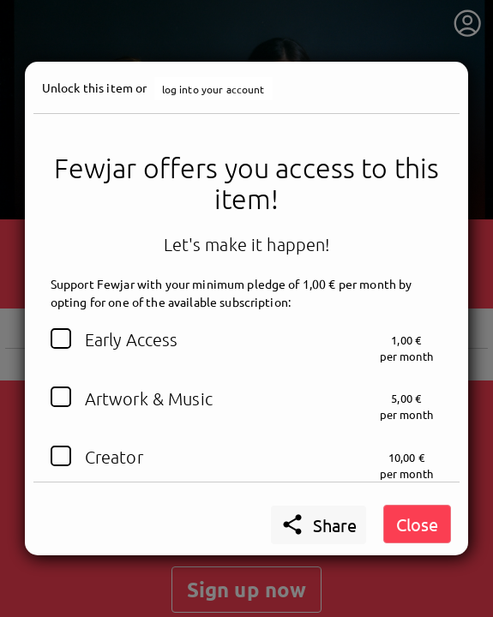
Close (417, 524)
